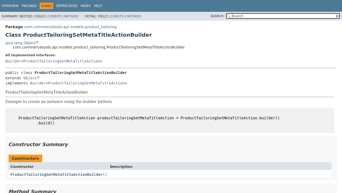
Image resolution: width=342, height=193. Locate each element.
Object (30, 78)
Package (29, 6)
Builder (13, 61)
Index (86, 6)
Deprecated (66, 6)
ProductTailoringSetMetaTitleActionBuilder (56, 174)
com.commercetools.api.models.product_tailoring (70, 27)
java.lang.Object (20, 43)
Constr (54, 16)
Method (71, 16)
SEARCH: (218, 16)
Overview (10, 6)
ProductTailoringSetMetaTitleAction (61, 61)
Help (98, 6)
